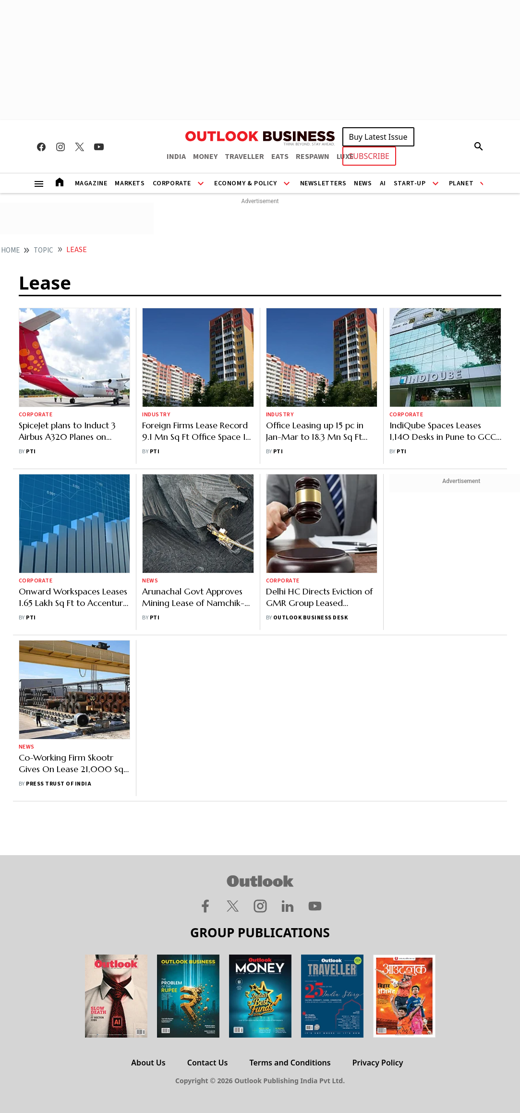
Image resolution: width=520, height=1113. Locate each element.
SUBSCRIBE (369, 156)
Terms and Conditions (289, 1062)
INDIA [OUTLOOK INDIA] (176, 156)
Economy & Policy (245, 183)
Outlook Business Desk (310, 618)
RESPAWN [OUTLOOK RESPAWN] (312, 156)
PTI (31, 452)
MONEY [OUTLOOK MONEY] (205, 156)
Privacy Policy (377, 1062)
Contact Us (207, 1062)
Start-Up (410, 183)
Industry (156, 415)
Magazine (91, 183)
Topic (43, 250)
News (363, 183)
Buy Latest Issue (378, 137)
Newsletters (323, 183)
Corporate (172, 183)
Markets (130, 183)
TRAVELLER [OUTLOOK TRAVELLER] (244, 156)
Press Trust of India (58, 784)
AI (383, 183)
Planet (461, 183)
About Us (148, 1062)
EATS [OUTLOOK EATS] (280, 156)
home (10, 250)
